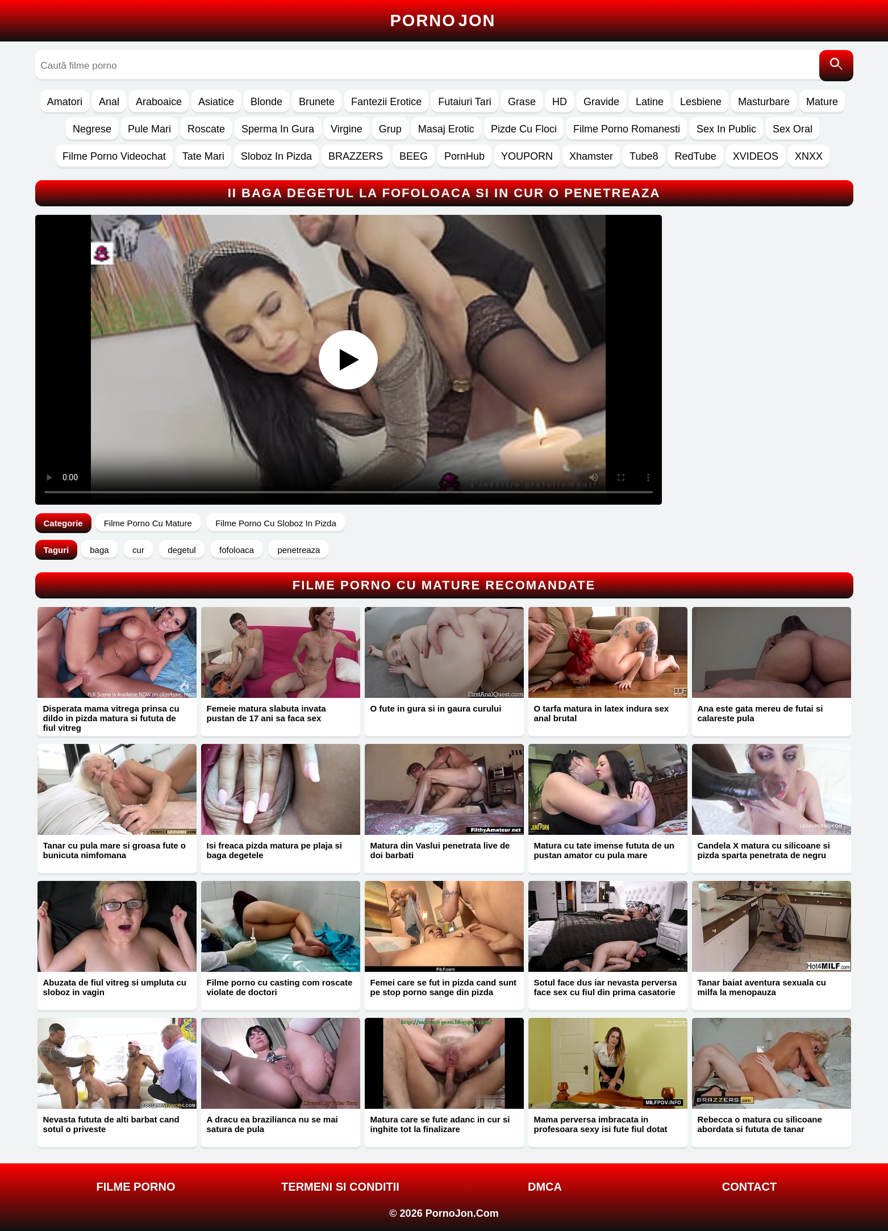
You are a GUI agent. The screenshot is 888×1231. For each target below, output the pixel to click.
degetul (181, 550)
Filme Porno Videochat (114, 156)
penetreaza (298, 550)
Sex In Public (726, 129)
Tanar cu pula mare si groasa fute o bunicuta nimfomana (114, 850)
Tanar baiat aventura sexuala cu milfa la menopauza (762, 987)
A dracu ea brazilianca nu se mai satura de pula (272, 1124)
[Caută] (836, 65)
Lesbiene (701, 101)
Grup (390, 129)
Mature (822, 101)
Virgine (346, 129)
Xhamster (591, 156)
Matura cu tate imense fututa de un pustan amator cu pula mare (604, 850)
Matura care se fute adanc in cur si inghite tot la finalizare (440, 1124)
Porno (443, 20)
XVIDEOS (755, 156)
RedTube (695, 156)
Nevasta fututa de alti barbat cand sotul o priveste (111, 1124)
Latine (650, 101)
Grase (522, 101)
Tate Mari (203, 156)
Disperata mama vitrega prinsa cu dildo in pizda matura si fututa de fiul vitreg (111, 718)
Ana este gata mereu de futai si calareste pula (760, 713)
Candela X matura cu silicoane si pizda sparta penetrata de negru (764, 850)
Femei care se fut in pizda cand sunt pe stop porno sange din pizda (443, 987)
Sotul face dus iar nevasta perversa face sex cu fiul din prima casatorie (605, 987)
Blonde (266, 101)
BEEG (413, 156)
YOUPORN (527, 156)
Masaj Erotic (446, 129)
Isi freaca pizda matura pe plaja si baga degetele (274, 850)
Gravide (601, 101)
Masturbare (764, 101)
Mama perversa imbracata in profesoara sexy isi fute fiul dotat (601, 1124)
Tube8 (643, 156)
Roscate (206, 129)
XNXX (809, 156)
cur (138, 550)
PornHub (464, 156)
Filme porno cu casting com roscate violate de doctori (280, 987)
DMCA (545, 1186)
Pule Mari (149, 129)
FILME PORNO (136, 1186)
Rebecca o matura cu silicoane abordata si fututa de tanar (760, 1124)
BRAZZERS (355, 156)
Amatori (64, 101)
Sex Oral (792, 129)
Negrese (92, 129)
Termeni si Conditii (340, 1186)
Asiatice (216, 101)
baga (99, 550)
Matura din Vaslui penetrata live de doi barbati (440, 850)
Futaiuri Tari (464, 101)
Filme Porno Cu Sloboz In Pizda (275, 523)
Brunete (317, 101)
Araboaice (159, 101)
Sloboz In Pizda (276, 156)
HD (559, 101)
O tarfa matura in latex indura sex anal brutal (601, 713)
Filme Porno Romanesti (626, 129)
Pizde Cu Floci (524, 129)
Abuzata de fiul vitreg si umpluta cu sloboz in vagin (115, 987)
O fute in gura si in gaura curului (436, 708)
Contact (749, 1186)
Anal (109, 101)
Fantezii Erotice (386, 101)
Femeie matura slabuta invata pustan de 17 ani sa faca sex (266, 713)
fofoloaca (236, 550)
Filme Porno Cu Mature (148, 523)
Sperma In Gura (277, 129)
